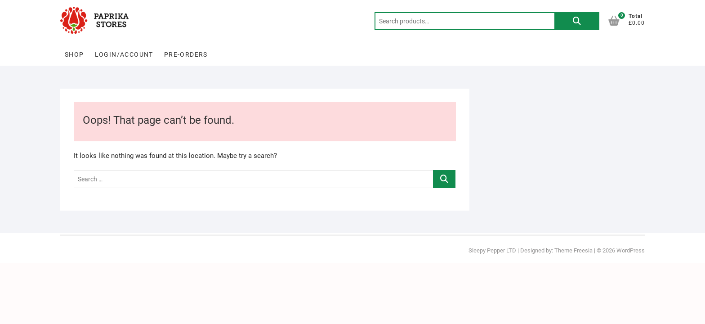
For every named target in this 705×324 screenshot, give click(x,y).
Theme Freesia (573, 250)
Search (576, 21)
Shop (74, 54)
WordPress (630, 250)
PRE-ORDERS (186, 54)
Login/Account (124, 54)
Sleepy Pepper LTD (492, 250)
